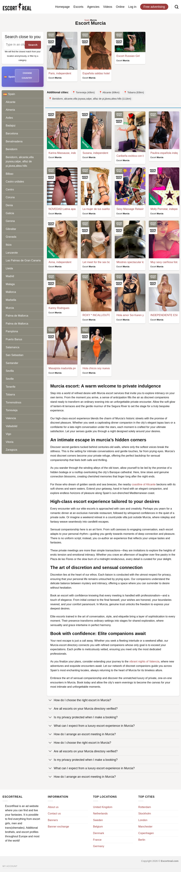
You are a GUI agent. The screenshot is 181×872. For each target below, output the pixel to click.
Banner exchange (58, 826)
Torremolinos (13, 402)
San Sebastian (14, 355)
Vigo (8, 434)
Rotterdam (144, 807)
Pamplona (12, 331)
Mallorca (11, 291)
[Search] (176, 7)
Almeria (10, 109)
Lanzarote (12, 252)
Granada (11, 236)
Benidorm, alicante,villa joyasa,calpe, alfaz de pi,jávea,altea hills (20, 161)
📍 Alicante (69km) (109, 92)
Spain (23, 94)
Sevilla (10, 370)
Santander (12, 363)
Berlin (141, 839)
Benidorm (11, 149)
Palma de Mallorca (17, 315)
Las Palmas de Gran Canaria (23, 260)
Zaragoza (11, 449)
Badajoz (11, 125)
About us (53, 807)
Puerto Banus (14, 339)
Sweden (98, 820)
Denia (9, 205)
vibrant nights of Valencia (144, 661)
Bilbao (9, 173)
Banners (53, 820)
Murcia (10, 307)
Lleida (9, 268)
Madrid (10, 276)
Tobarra (10, 394)
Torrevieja (11, 410)
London (142, 820)
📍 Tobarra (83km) (134, 92)
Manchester (145, 826)
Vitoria (9, 441)
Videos (107, 6)
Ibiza (9, 244)
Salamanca (12, 347)
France (97, 839)
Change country (27, 75)
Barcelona (12, 133)
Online (120, 6)
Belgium (98, 826)
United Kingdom (102, 807)
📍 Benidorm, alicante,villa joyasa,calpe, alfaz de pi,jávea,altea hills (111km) (90, 98)
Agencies (93, 6)
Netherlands (100, 813)
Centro (10, 189)
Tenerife (10, 386)
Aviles (9, 117)
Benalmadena (14, 141)
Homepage (62, 6)
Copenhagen (146, 833)
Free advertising (154, 6)
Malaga (10, 284)
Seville (10, 378)
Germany (98, 846)
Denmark (98, 833)
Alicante (10, 102)
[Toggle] (50, 700)
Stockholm (144, 813)
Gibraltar (11, 229)
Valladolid (11, 426)
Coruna (10, 197)
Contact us (54, 813)
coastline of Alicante (144, 484)
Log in (132, 6)
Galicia (10, 213)
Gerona (10, 221)
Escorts (79, 6)
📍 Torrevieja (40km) (83, 92)
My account (10, 866)
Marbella (11, 299)
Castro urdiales (15, 181)
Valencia (11, 418)
